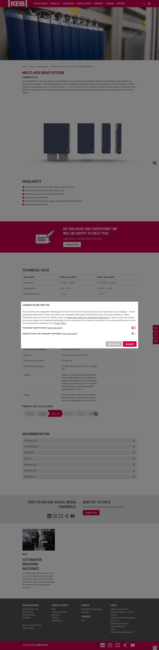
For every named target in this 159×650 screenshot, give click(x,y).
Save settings (113, 344)
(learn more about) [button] (55, 328)
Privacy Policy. (60, 323)
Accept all (130, 344)
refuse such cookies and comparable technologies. (88, 317)
